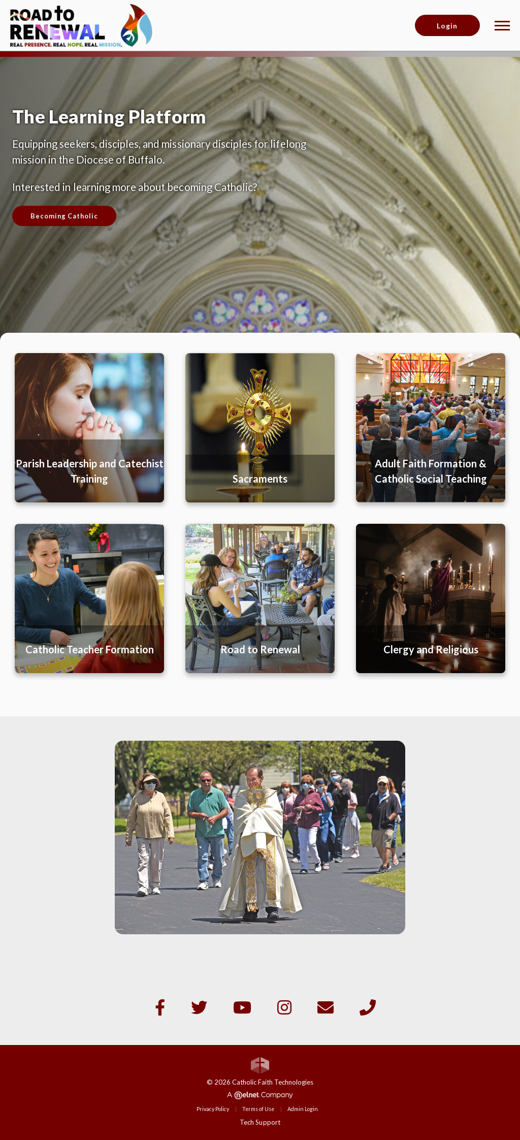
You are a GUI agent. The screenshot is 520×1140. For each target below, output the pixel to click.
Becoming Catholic (64, 216)
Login (447, 25)
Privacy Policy (213, 1109)
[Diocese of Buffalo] (81, 24)
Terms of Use (258, 1109)
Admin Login (302, 1109)
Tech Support (260, 1122)
